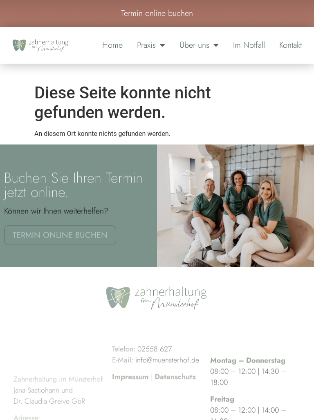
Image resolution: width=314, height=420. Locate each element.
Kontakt (290, 45)
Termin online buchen (157, 13)
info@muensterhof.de (167, 370)
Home (112, 45)
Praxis (151, 45)
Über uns (199, 45)
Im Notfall (249, 45)
